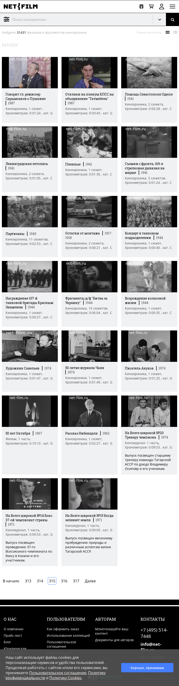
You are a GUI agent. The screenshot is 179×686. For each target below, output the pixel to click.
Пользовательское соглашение (61, 644)
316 (64, 581)
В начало (11, 581)
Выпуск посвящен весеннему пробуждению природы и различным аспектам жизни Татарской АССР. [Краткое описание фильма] (88, 545)
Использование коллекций (68, 635)
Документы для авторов (114, 640)
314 (40, 581)
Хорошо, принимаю (147, 668)
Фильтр (6, 19)
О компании (13, 629)
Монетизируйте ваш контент (111, 631)
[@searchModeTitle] (74, 19)
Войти (161, 6)
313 (28, 581)
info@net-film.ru (151, 647)
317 (76, 581)
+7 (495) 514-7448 (154, 633)
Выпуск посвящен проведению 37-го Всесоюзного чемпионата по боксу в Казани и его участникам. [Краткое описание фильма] (29, 551)
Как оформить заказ (63, 629)
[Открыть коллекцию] (141, 6)
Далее (90, 581)
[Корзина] (151, 6)
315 (52, 581)
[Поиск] (172, 19)
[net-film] (22, 6)
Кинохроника (161, 19)
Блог (7, 642)
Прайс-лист (13, 635)
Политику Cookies (65, 677)
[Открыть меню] (172, 6)
